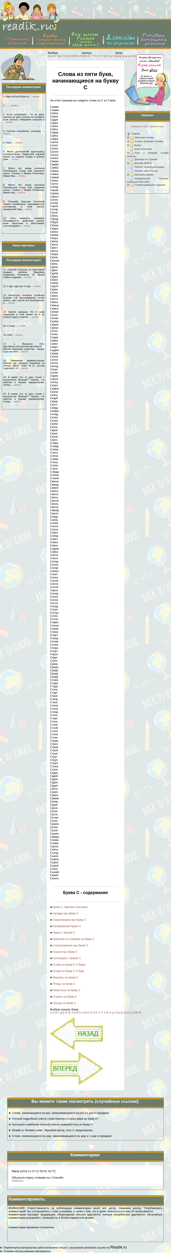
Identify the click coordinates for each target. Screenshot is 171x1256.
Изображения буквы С (67, 926)
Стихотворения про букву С (70, 945)
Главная (135, 133)
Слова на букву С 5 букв (68, 971)
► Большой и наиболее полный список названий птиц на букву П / (51, 1124)
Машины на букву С (65, 977)
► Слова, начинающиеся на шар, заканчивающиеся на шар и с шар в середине (60, 1136)
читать (36, 96)
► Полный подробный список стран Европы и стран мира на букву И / (54, 1118)
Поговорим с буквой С (67, 958)
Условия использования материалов (26, 1251)
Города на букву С (64, 1003)
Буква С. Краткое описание (70, 907)
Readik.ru (118, 1247)
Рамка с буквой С (64, 932)
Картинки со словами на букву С (73, 939)
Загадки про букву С (66, 913)
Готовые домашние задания (150, 185)
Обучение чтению (144, 137)
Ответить (18, 1180)
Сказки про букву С (65, 951)
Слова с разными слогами (149, 141)
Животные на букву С (66, 990)
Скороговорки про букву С (69, 919)
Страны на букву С (65, 996)
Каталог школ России (146, 170)
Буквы (138, 145)
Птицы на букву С (64, 983)
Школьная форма (144, 174)
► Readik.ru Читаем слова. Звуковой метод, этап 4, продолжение (51, 1130)
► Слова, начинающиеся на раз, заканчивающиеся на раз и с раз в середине (59, 1112)
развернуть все (139, 126)
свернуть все (157, 126)
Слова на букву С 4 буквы (69, 964)
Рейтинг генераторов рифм (149, 167)
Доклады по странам (146, 159)
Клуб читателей (143, 149)
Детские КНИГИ (143, 163)
